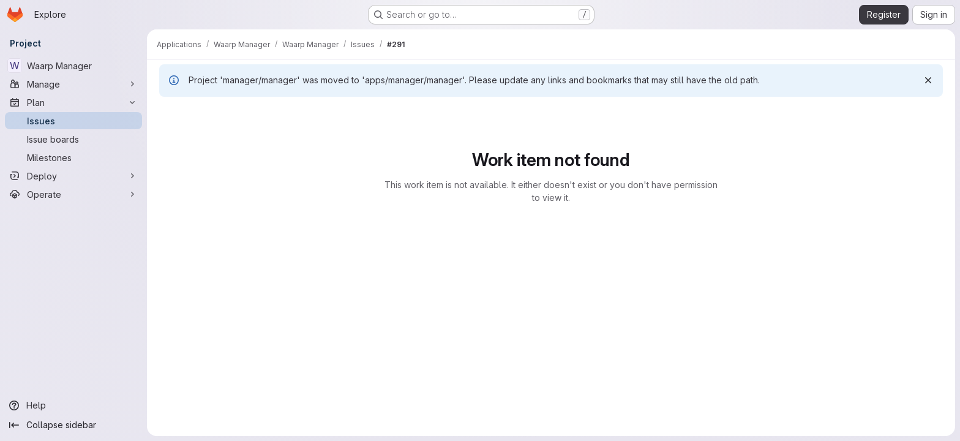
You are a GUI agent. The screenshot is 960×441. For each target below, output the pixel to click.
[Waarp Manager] (73, 65)
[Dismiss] (928, 80)
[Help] (73, 405)
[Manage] (73, 83)
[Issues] (73, 120)
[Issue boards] (73, 139)
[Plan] (73, 102)
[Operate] (73, 194)
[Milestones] (73, 157)
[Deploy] (73, 175)
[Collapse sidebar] (73, 425)
